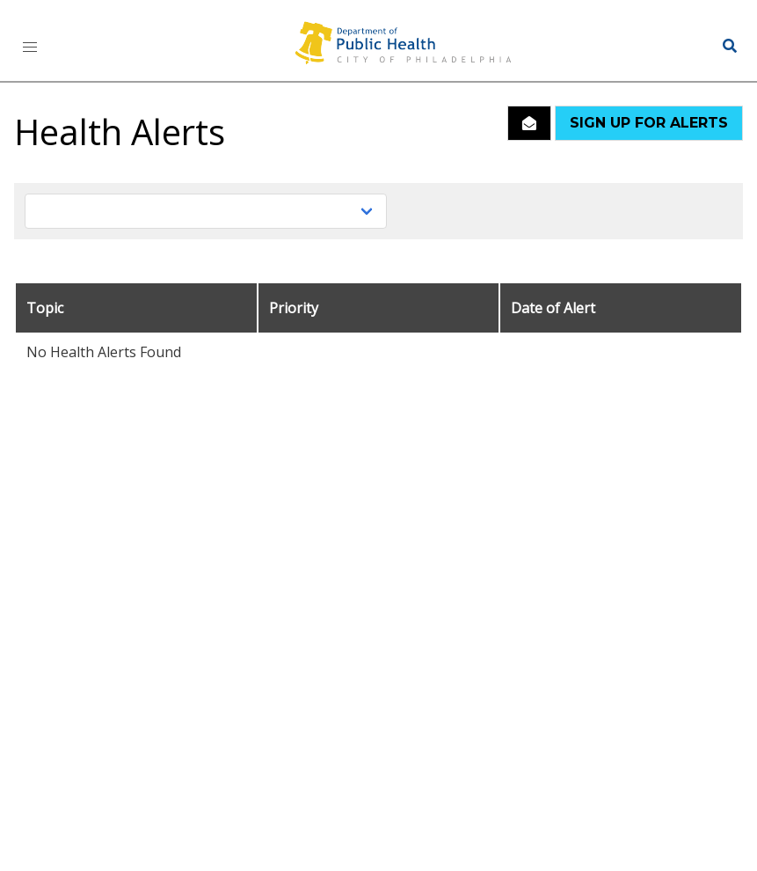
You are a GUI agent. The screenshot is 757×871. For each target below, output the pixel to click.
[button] (30, 47)
